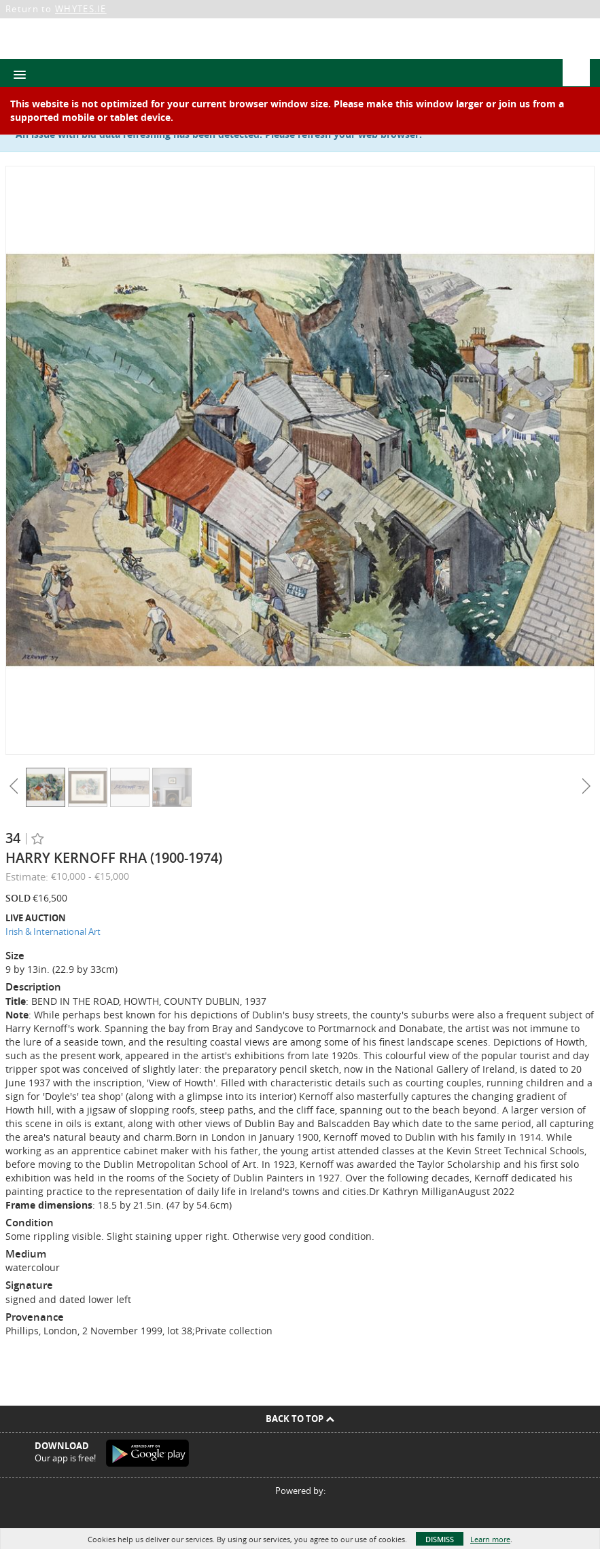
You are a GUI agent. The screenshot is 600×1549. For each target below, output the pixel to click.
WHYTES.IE (81, 9)
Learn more (490, 1539)
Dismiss (439, 1539)
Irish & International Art (53, 931)
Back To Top (300, 1418)
